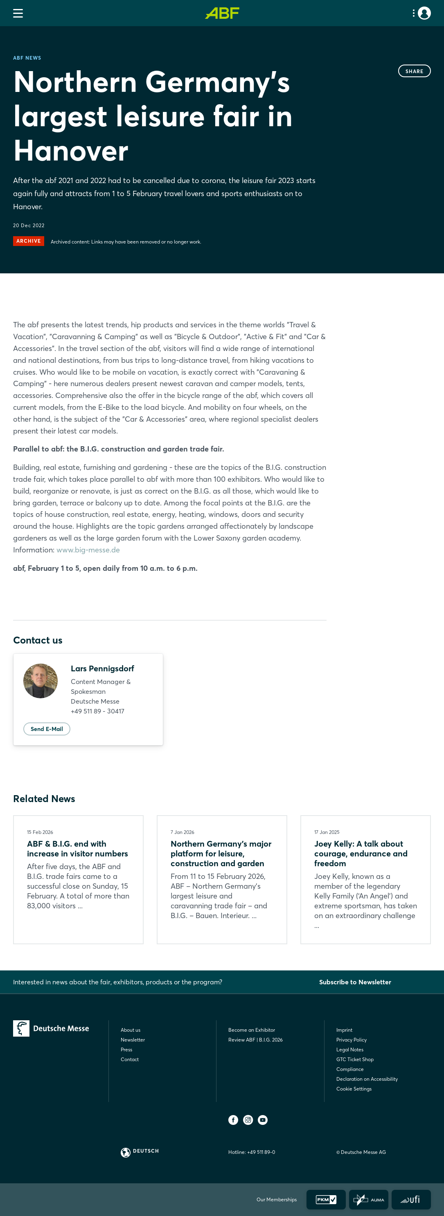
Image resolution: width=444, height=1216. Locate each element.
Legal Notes (349, 1049)
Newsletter (133, 1040)
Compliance (350, 1069)
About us (130, 1030)
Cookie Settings (354, 1089)
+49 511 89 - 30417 (97, 711)
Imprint (344, 1030)
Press (126, 1049)
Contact (130, 1059)
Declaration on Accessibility (367, 1079)
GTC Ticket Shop (355, 1059)
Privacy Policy (351, 1040)
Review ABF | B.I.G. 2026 (255, 1040)
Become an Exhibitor (251, 1030)
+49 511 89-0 (261, 1152)
